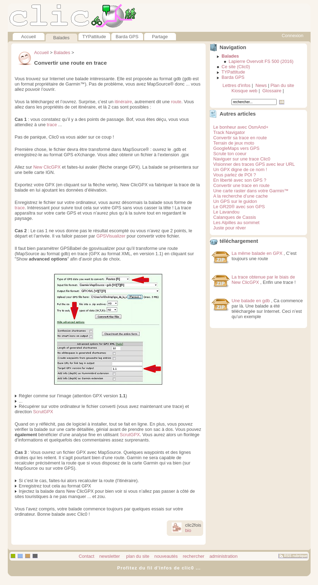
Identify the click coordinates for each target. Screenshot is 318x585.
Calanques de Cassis (234, 217)
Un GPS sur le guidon (235, 201)
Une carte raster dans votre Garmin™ (251, 190)
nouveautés (166, 556)
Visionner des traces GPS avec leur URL (254, 164)
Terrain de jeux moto (233, 143)
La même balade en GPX (257, 253)
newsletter (109, 556)
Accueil (28, 36)
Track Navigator (229, 132)
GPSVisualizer (110, 236)
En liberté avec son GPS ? (239, 180)
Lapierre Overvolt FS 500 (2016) (261, 61)
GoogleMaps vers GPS (236, 148)
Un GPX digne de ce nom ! (240, 169)
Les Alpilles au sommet (236, 222)
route (176, 101)
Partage (160, 36)
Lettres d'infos (237, 85)
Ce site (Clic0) (236, 66)
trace (52, 124)
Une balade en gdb (251, 300)
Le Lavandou (226, 212)
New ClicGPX (47, 167)
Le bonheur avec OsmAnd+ (241, 127)
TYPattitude (94, 36)
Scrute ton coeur (230, 153)
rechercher (193, 556)
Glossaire (271, 90)
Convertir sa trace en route (240, 137)
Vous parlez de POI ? (234, 174)
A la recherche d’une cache (240, 196)
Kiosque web (244, 90)
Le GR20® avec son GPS (239, 206)
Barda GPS (127, 36)
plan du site (137, 556)
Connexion (292, 35)
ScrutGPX (43, 411)
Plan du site (282, 85)
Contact (86, 556)
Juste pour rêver (229, 227)
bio (188, 530)
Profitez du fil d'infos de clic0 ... (159, 568)
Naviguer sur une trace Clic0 (241, 159)
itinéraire (123, 101)
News (261, 85)
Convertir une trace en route (241, 185)
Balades (61, 37)
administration (224, 556)
